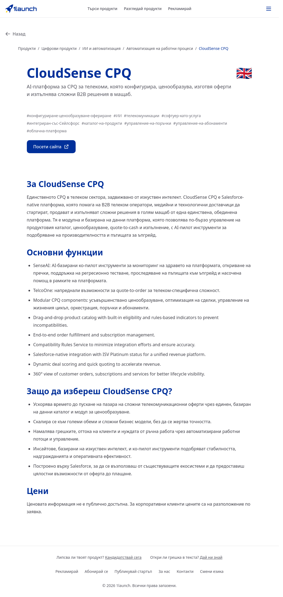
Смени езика (212, 571)
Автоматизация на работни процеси (159, 48)
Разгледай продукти (143, 8)
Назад (15, 34)
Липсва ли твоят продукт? (99, 557)
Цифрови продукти (59, 48)
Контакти (185, 571)
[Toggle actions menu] (268, 8)
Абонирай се (96, 571)
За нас (164, 571)
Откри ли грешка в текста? (186, 557)
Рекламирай (179, 8)
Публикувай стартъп (133, 571)
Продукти (27, 48)
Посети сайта (51, 147)
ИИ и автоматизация (101, 48)
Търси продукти (102, 8)
